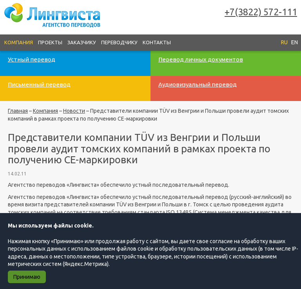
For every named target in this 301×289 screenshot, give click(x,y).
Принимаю (26, 277)
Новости (74, 111)
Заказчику (81, 42)
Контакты (157, 42)
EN (294, 42)
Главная (18, 111)
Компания (18, 42)
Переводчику (119, 42)
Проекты (50, 42)
